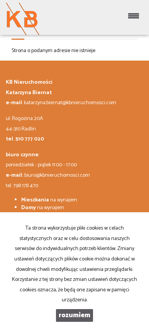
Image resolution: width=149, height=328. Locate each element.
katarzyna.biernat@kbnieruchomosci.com (70, 102)
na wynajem (49, 200)
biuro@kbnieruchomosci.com (57, 175)
